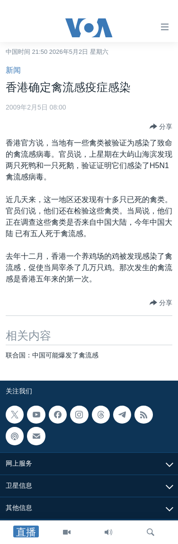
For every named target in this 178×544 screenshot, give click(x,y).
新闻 (13, 70)
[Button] (161, 126)
